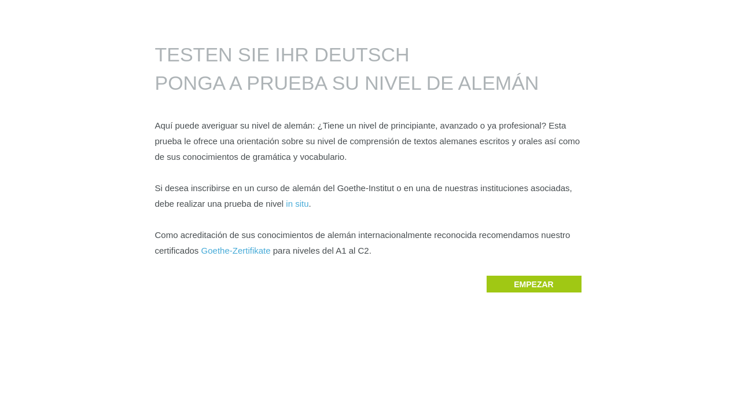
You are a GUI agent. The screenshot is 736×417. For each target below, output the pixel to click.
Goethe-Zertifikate (236, 250)
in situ (297, 204)
